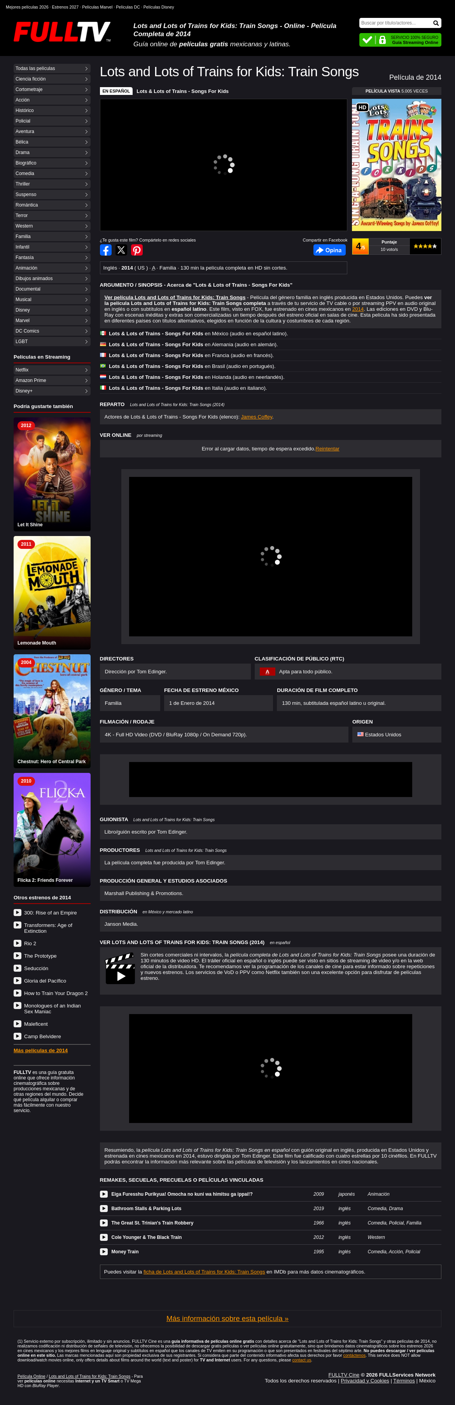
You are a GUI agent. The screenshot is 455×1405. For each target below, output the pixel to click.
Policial (23, 121)
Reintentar (327, 449)
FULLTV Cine (343, 1375)
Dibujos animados (34, 278)
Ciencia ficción (31, 79)
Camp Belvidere (42, 1036)
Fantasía (25, 257)
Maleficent (36, 1024)
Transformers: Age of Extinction (48, 928)
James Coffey (256, 417)
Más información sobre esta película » (227, 1318)
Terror (22, 215)
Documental (28, 289)
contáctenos (354, 1355)
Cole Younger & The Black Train (147, 1237)
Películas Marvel (97, 7)
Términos (404, 1381)
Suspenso (26, 194)
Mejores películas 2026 (27, 7)
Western (24, 226)
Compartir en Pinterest (137, 250)
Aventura (25, 131)
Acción (23, 100)
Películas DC (128, 7)
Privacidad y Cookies (365, 1381)
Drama (23, 152)
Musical (24, 299)
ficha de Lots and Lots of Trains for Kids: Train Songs (204, 1272)
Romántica (27, 205)
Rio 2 (30, 943)
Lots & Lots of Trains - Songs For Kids (182, 91)
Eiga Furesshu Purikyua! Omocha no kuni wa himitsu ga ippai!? (182, 1194)
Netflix (22, 370)
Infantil (22, 247)
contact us (301, 1360)
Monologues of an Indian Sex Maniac (52, 1008)
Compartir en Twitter (121, 250)
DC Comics (27, 331)
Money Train (125, 1251)
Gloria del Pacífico (45, 981)
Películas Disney (159, 7)
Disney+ (24, 391)
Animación (26, 268)
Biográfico (26, 163)
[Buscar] (400, 23)
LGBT (22, 341)
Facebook (329, 250)
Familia (23, 236)
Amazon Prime (31, 380)
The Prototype (40, 956)
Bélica (22, 142)
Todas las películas (35, 68)
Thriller (23, 184)
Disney (23, 310)
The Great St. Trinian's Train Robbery (153, 1223)
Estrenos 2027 (65, 7)
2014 (358, 309)
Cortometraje (29, 89)
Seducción (36, 968)
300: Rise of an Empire (50, 913)
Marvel (23, 320)
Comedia (25, 173)
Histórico (25, 110)
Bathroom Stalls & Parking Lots (147, 1208)
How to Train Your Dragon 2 (56, 993)
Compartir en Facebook (106, 250)
